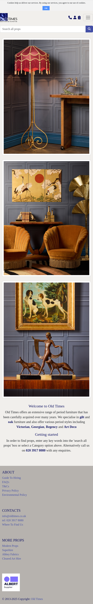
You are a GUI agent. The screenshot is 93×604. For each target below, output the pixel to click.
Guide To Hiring (11, 477)
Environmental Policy (14, 494)
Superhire (7, 550)
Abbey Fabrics (10, 554)
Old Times (37, 598)
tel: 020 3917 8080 (12, 520)
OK (45, 8)
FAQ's (5, 482)
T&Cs (5, 486)
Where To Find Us (12, 524)
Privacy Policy (10, 490)
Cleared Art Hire (11, 558)
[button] (70, 17)
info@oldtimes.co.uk (14, 516)
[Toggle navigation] (88, 17)
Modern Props (10, 545)
